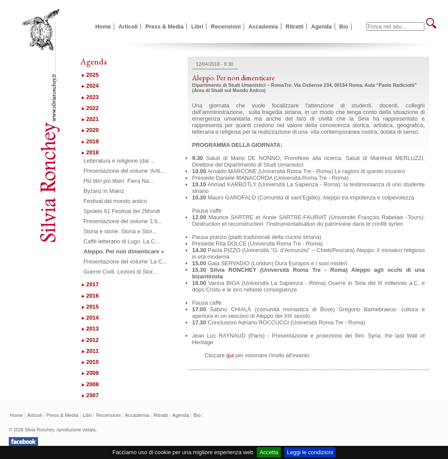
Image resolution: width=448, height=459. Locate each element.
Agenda (321, 26)
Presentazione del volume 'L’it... (123, 221)
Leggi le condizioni (310, 452)
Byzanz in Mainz (104, 191)
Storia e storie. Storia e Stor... (120, 231)
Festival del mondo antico (115, 201)
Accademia (263, 26)
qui (230, 355)
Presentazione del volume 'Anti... (124, 170)
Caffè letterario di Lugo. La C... (122, 241)
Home (103, 26)
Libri (197, 26)
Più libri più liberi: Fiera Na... (119, 181)
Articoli (128, 26)
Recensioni (226, 26)
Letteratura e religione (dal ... (119, 160)
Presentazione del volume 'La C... (125, 261)
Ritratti (295, 26)
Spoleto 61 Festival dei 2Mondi (122, 211)
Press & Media (164, 26)
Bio (344, 26)
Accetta (268, 452)
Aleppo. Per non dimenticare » (124, 251)
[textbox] (395, 26)
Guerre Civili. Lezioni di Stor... (121, 271)
